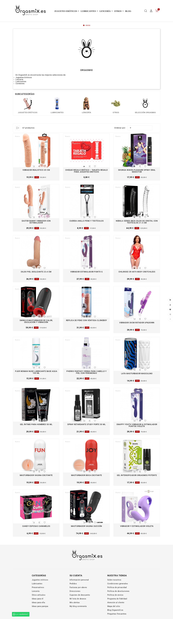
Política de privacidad (117, 587)
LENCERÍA (86, 112)
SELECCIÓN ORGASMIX (145, 112)
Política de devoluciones (118, 591)
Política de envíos (115, 595)
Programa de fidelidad (117, 599)
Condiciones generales (117, 583)
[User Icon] (151, 11)
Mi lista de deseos (78, 599)
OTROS (116, 112)
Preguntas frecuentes (116, 614)
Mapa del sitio (113, 606)
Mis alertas (75, 602)
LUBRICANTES (57, 112)
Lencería (36, 591)
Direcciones (75, 591)
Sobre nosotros (114, 580)
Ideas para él (37, 599)
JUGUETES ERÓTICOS (27, 112)
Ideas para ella (38, 602)
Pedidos (73, 583)
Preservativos (38, 587)
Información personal (79, 580)
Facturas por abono (78, 587)
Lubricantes (37, 583)
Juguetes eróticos (40, 580)
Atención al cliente (115, 602)
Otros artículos (38, 595)
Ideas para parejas (40, 606)
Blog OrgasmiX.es (115, 610)
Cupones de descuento (80, 595)
